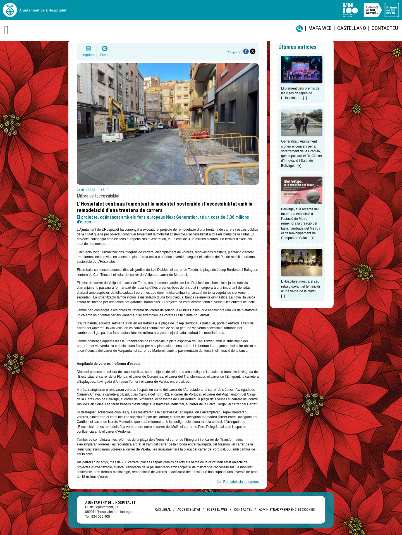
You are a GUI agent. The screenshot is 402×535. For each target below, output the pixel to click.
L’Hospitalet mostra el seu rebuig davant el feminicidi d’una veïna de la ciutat (300, 286)
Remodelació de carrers (241, 482)
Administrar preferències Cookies (287, 509)
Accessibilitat (188, 509)
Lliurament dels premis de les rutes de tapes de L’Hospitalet (300, 93)
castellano (351, 28)
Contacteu (385, 28)
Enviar (104, 55)
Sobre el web (217, 509)
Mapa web (320, 28)
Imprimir (88, 55)
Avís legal (163, 509)
